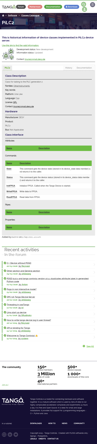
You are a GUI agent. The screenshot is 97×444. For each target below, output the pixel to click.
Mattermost (35, 7)
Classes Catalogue (30, 15)
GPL (15, 102)
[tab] (7, 68)
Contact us (52, 439)
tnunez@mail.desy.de (35, 59)
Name (9, 148)
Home (3, 15)
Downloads (36, 423)
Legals (33, 439)
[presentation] (7, 68)
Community (79, 423)
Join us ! (5, 385)
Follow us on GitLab (16, 434)
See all (90, 346)
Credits (42, 439)
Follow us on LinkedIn (10, 434)
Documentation (53, 7)
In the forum (15, 254)
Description (44, 148)
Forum (21, 7)
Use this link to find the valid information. (20, 45)
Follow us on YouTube (4, 434)
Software (12, 15)
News (64, 423)
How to (51, 423)
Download (72, 7)
